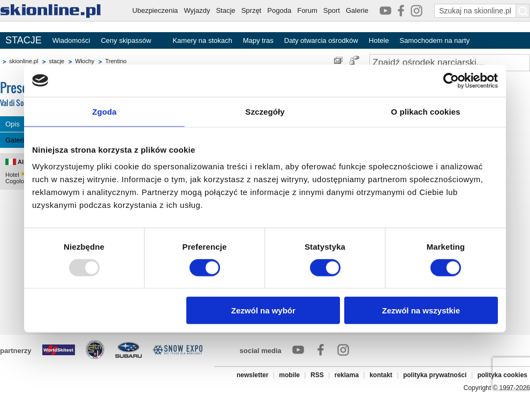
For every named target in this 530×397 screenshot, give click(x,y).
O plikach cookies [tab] (425, 111)
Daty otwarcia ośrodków (321, 40)
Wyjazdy (197, 10)
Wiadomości (71, 40)
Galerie (357, 10)
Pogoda (279, 10)
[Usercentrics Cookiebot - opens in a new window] (451, 80)
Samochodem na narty (434, 40)
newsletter (252, 375)
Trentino (115, 61)
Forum (307, 10)
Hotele (379, 40)
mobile (289, 375)
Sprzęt (251, 10)
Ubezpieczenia (155, 10)
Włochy (84, 61)
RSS (317, 375)
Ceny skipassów (126, 40)
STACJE (23, 40)
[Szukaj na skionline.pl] (523, 11)
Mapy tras (258, 40)
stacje (56, 61)
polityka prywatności (435, 375)
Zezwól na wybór (263, 310)
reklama (347, 375)
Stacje (225, 10)
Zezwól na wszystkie (421, 310)
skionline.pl (23, 61)
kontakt (380, 375)
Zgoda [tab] (104, 111)
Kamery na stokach (202, 40)
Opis (12, 124)
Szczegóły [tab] (264, 111)
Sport (331, 10)
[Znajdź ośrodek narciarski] (449, 62)
